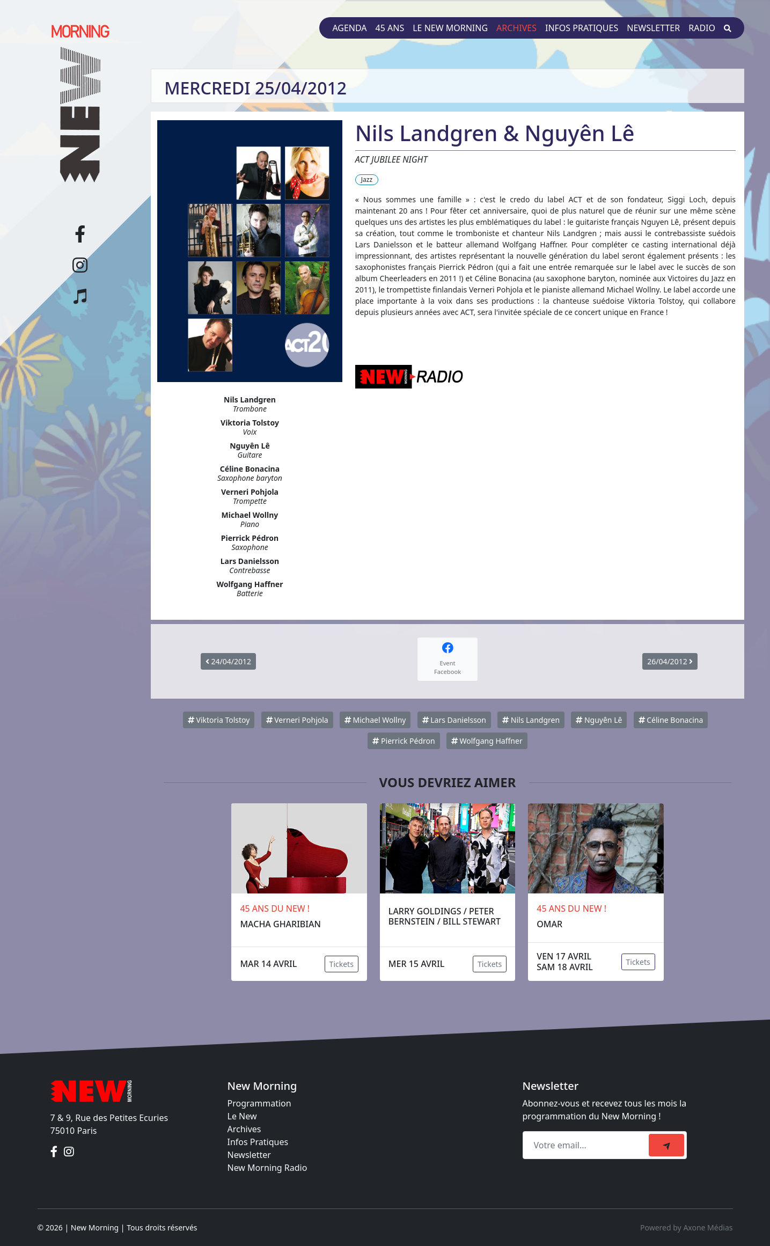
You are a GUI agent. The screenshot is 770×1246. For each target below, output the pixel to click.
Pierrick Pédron (403, 741)
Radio (701, 28)
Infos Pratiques (258, 1142)
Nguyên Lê (599, 720)
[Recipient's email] (587, 1145)
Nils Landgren (531, 720)
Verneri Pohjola (297, 720)
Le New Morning (450, 28)
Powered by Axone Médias (686, 1227)
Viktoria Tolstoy (219, 720)
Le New (242, 1116)
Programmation (259, 1103)
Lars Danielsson (454, 720)
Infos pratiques (581, 28)
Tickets (341, 964)
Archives (516, 28)
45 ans (390, 28)
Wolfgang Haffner (487, 741)
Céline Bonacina (671, 720)
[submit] (666, 1145)
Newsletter (653, 28)
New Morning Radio (267, 1168)
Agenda (349, 28)
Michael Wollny (375, 720)
